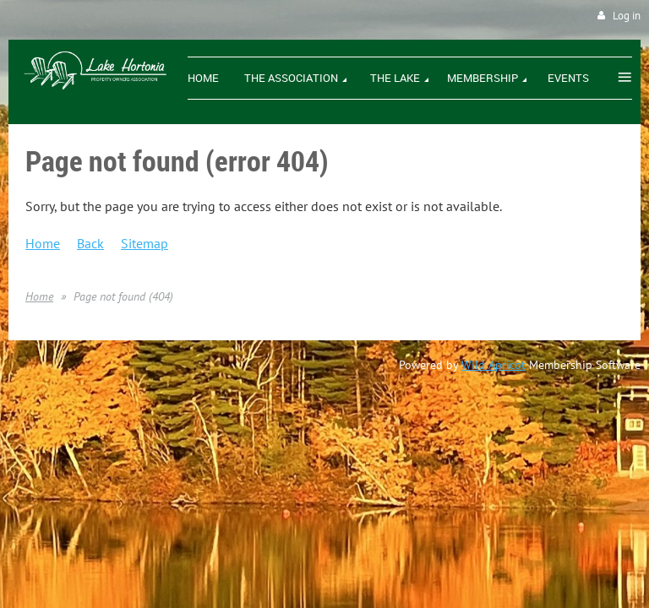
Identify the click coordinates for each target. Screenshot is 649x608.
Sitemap (144, 243)
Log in (627, 15)
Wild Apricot (493, 364)
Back (90, 243)
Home (42, 243)
